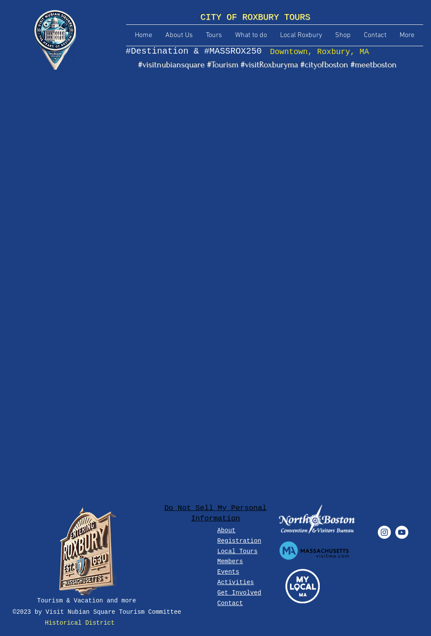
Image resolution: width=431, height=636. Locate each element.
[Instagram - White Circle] (384, 532)
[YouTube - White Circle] (401, 532)
